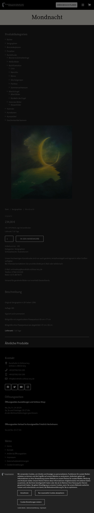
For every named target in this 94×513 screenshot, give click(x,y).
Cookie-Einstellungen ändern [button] (31, 502)
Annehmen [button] (24, 493)
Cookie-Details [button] (22, 508)
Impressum (43, 508)
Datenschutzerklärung (33, 508)
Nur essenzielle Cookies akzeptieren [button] (51, 493)
